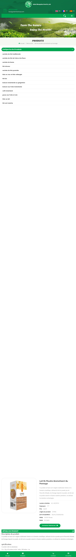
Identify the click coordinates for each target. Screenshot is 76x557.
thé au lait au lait (61, 336)
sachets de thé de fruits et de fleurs (14, 58)
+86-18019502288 (10, 477)
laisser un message (38, 553)
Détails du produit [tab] (10, 165)
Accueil (22, 43)
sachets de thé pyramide (10, 70)
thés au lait (6, 99)
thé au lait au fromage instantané (58, 334)
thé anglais (6, 524)
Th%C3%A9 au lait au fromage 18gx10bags (41, 336)
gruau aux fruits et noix (9, 95)
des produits (13, 532)
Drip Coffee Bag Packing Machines (50, 549)
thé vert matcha (7, 103)
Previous (34, 448)
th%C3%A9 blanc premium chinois (13, 520)
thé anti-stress (7, 513)
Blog (53, 532)
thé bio (4, 78)
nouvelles (47, 532)
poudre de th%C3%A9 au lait (36, 334)
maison (4, 532)
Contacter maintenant (50, 159)
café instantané (7, 91)
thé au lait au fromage (18, 334)
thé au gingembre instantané (12, 507)
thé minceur (6, 66)
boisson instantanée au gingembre (13, 82)
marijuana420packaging (32, 549)
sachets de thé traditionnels (11, 54)
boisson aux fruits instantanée (12, 87)
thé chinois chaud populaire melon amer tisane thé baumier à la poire (62, 436)
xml (68, 532)
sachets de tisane (8, 62)
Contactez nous (37, 532)
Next (41, 448)
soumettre (10, 394)
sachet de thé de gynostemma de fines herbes (18, 510)
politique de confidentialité (10, 534)
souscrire (38, 496)
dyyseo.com (58, 544)
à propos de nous (24, 532)
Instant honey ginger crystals (38, 434)
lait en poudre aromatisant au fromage (14, 336)
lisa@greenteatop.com (16, 11)
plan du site (61, 532)
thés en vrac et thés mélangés (12, 74)
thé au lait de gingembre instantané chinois (28, 342)
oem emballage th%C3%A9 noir (12, 517)
